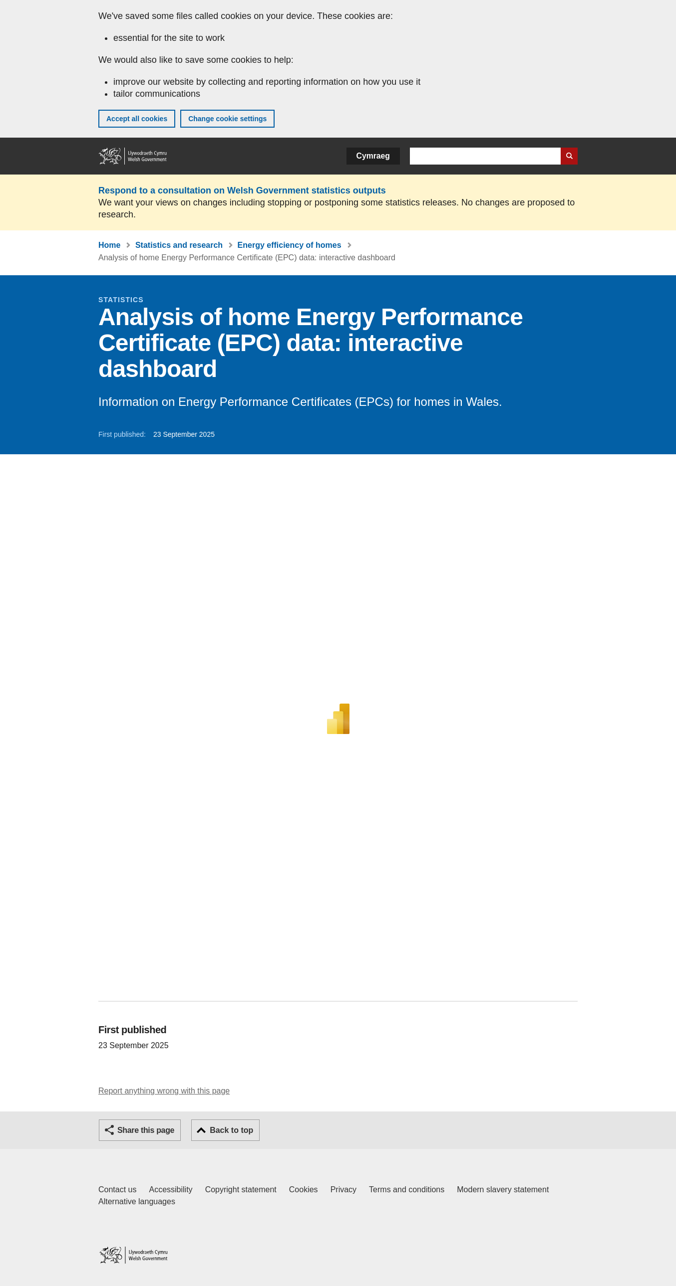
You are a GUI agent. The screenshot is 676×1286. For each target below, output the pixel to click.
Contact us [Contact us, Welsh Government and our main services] (117, 1189)
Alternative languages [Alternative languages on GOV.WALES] (136, 1201)
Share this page (145, 1130)
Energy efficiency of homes (289, 245)
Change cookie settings (227, 119)
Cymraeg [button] (373, 156)
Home (109, 245)
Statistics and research (179, 245)
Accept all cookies (136, 119)
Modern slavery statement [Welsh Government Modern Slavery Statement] (503, 1189)
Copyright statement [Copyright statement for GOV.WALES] (241, 1189)
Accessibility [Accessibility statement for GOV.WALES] (170, 1189)
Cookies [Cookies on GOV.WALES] (303, 1189)
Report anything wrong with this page (164, 1091)
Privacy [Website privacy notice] (343, 1189)
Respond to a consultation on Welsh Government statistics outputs (242, 190)
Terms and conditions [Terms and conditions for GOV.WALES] (406, 1189)
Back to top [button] (231, 1130)
